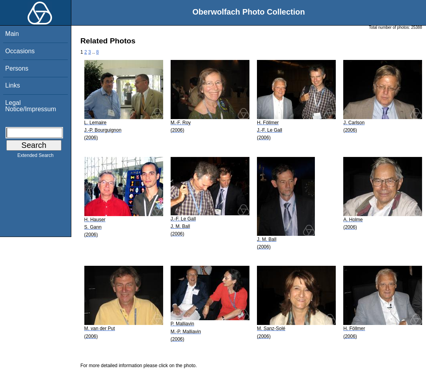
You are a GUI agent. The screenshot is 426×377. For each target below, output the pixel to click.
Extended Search (35, 157)
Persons (16, 68)
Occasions (20, 51)
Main (12, 33)
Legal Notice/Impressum (30, 105)
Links (12, 85)
